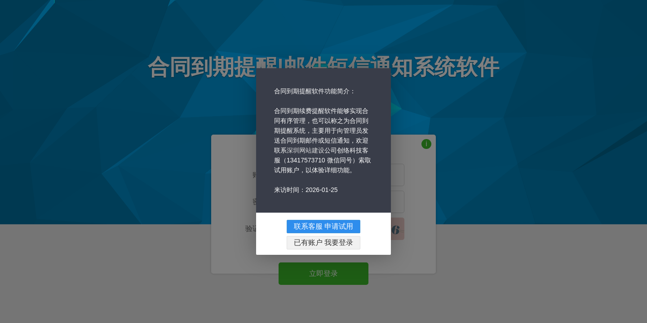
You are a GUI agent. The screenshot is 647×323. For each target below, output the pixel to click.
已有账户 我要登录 (323, 259)
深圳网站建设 (305, 166)
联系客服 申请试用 (323, 243)
